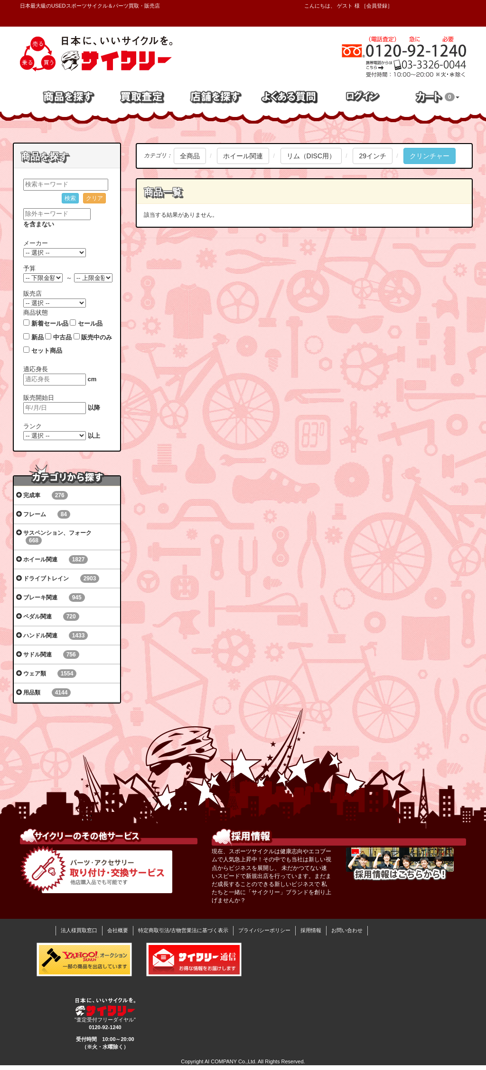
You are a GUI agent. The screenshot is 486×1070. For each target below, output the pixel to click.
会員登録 (376, 6)
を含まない (38, 224)
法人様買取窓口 (79, 930)
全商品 (190, 156)
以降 (94, 407)
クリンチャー (429, 156)
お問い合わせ (347, 930)
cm (92, 379)
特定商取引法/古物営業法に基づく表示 (183, 930)
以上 (94, 435)
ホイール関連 (243, 156)
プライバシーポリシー (264, 930)
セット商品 (46, 350)
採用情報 (310, 930)
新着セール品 (49, 323)
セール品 (90, 323)
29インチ (372, 156)
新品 (37, 337)
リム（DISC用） (311, 156)
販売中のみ (96, 337)
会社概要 (117, 930)
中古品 (62, 337)
